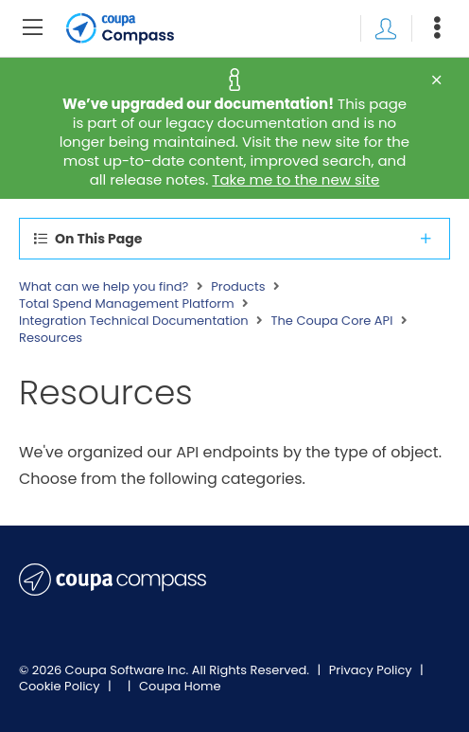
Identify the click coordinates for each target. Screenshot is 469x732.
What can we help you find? (103, 286)
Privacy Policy (372, 670)
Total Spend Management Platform (126, 303)
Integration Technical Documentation (134, 321)
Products (238, 286)
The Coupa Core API (332, 321)
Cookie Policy (61, 686)
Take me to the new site (295, 179)
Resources (50, 338)
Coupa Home (180, 686)
